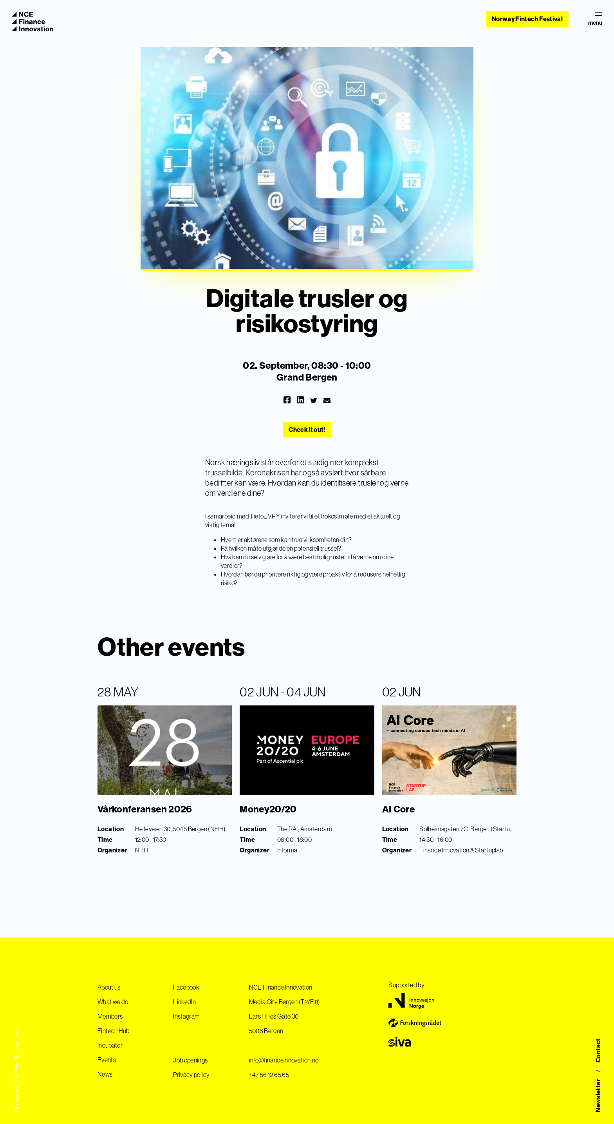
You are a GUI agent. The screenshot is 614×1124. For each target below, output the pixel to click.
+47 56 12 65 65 (269, 1075)
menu (595, 19)
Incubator (110, 1045)
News (105, 1074)
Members (110, 1016)
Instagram (186, 1016)
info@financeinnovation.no (284, 1060)
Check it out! (307, 429)
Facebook (186, 987)
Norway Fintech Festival (527, 19)
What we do (113, 1002)
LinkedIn (184, 1002)
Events (107, 1060)
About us (109, 987)
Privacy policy (191, 1075)
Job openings (190, 1060)
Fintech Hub (114, 1031)
